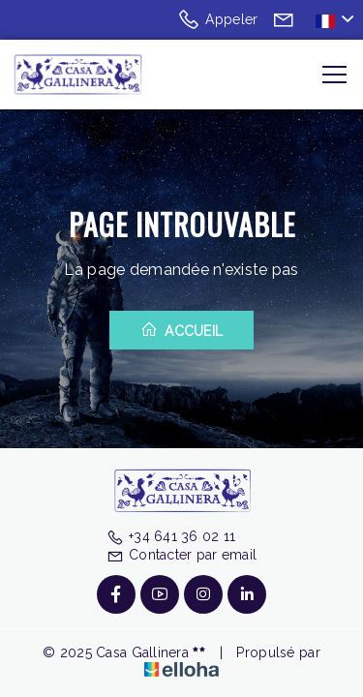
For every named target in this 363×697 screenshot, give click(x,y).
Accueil (182, 329)
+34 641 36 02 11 (171, 536)
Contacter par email (181, 554)
